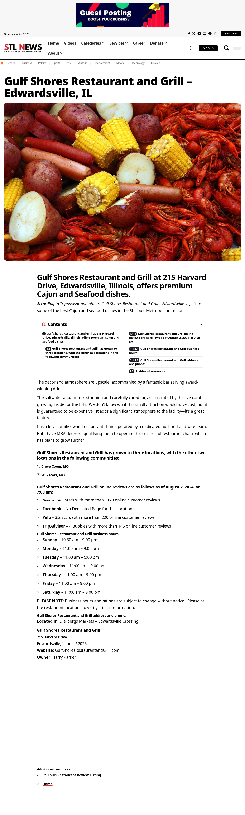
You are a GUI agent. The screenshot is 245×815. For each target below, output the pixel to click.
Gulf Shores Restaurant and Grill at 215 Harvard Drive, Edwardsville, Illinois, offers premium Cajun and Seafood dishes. (78, 339)
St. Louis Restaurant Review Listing (77, 781)
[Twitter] (193, 33)
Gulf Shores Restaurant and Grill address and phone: (167, 367)
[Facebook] (189, 33)
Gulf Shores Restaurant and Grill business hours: (167, 354)
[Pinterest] (210, 33)
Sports (56, 63)
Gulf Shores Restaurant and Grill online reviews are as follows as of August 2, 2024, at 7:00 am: (166, 339)
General (10, 63)
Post (68, 63)
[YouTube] (199, 33)
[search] (227, 48)
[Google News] (204, 33)
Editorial (120, 63)
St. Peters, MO (55, 481)
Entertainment (102, 63)
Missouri (82, 63)
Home (48, 790)
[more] (190, 48)
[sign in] (208, 48)
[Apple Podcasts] (215, 33)
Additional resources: (154, 377)
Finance (155, 63)
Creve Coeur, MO (57, 472)
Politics (42, 63)
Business (27, 63)
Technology (138, 63)
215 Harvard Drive (54, 643)
